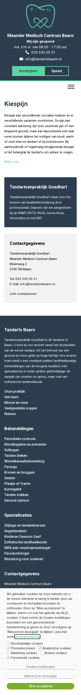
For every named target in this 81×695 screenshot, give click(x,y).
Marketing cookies (24, 653)
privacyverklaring (27, 637)
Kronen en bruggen (19, 472)
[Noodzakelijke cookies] (8, 643)
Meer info (11, 162)
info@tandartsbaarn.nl (37, 284)
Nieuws (10, 414)
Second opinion (16, 500)
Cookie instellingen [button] (40, 667)
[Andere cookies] (42, 653)
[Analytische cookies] (40, 648)
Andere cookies (55, 653)
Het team (11, 397)
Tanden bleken (15, 456)
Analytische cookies (57, 648)
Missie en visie (16, 403)
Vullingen (11, 450)
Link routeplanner (23, 294)
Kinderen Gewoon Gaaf (22, 537)
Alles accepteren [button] (40, 686)
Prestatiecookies (23, 648)
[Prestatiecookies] (8, 648)
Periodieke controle (19, 439)
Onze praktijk (14, 391)
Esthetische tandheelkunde (25, 542)
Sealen (9, 478)
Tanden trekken (16, 495)
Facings (10, 467)
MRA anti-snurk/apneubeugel (27, 548)
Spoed (56, 71)
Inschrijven (28, 71)
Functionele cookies (25, 658)
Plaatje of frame (17, 484)
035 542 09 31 (26, 279)
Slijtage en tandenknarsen (24, 525)
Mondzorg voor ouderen (23, 559)
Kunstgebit (12, 489)
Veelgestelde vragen (20, 408)
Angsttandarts (15, 531)
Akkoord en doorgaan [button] (40, 676)
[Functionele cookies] (8, 657)
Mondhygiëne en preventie (25, 444)
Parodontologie (16, 553)
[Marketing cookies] (8, 653)
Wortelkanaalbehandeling (24, 461)
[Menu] (71, 87)
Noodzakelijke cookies (27, 643)
